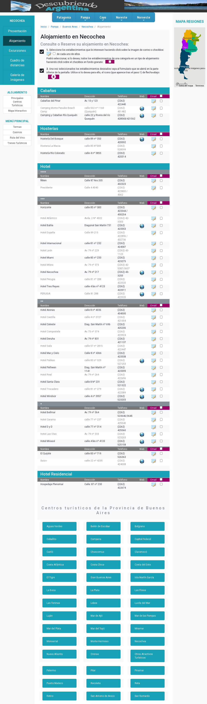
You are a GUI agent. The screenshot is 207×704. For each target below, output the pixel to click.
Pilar (93, 670)
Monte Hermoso (99, 641)
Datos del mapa (186, 86)
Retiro (50, 696)
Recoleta (96, 683)
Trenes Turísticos (17, 143)
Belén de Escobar (100, 526)
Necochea (87, 26)
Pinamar (139, 670)
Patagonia (64, 18)
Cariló (50, 552)
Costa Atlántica (55, 564)
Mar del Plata (54, 628)
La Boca (51, 590)
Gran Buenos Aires (101, 577)
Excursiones (17, 50)
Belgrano (140, 526)
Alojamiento (17, 41)
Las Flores (140, 590)
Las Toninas (53, 603)
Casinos (17, 132)
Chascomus (97, 552)
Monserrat (52, 641)
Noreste (121, 18)
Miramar (139, 628)
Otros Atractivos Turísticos (144, 656)
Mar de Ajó (96, 615)
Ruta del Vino (17, 137)
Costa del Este (143, 564)
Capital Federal (143, 539)
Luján (50, 615)
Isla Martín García (144, 577)
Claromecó (141, 552)
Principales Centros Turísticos (17, 102)
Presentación (17, 31)
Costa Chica (97, 564)
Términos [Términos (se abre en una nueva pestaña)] (199, 86)
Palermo (51, 670)
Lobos (94, 603)
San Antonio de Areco (103, 696)
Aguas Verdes (54, 526)
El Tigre (51, 577)
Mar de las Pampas (145, 615)
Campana (96, 539)
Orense (95, 654)
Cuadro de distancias (17, 62)
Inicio (44, 26)
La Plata (95, 590)
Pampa (85, 18)
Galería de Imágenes (17, 77)
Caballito (51, 539)
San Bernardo (142, 696)
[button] (184, 66)
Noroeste (143, 18)
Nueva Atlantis (55, 654)
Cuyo (103, 18)
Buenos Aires (70, 26)
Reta (137, 683)
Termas (17, 127)
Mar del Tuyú (98, 628)
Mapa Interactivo (17, 110)
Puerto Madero (55, 683)
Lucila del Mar (142, 603)
